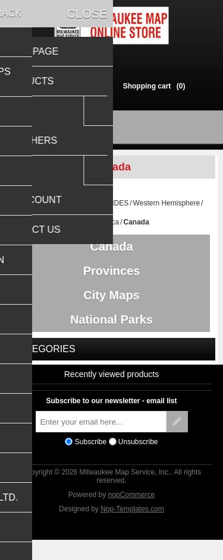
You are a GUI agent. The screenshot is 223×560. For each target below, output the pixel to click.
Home (29, 208)
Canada (111, 251)
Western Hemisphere (166, 208)
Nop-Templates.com (132, 526)
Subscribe (90, 459)
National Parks (111, 333)
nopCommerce (131, 512)
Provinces (111, 279)
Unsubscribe (138, 459)
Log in (95, 85)
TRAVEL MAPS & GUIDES (85, 208)
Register (58, 85)
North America (96, 227)
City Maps (111, 306)
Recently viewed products (111, 391)
